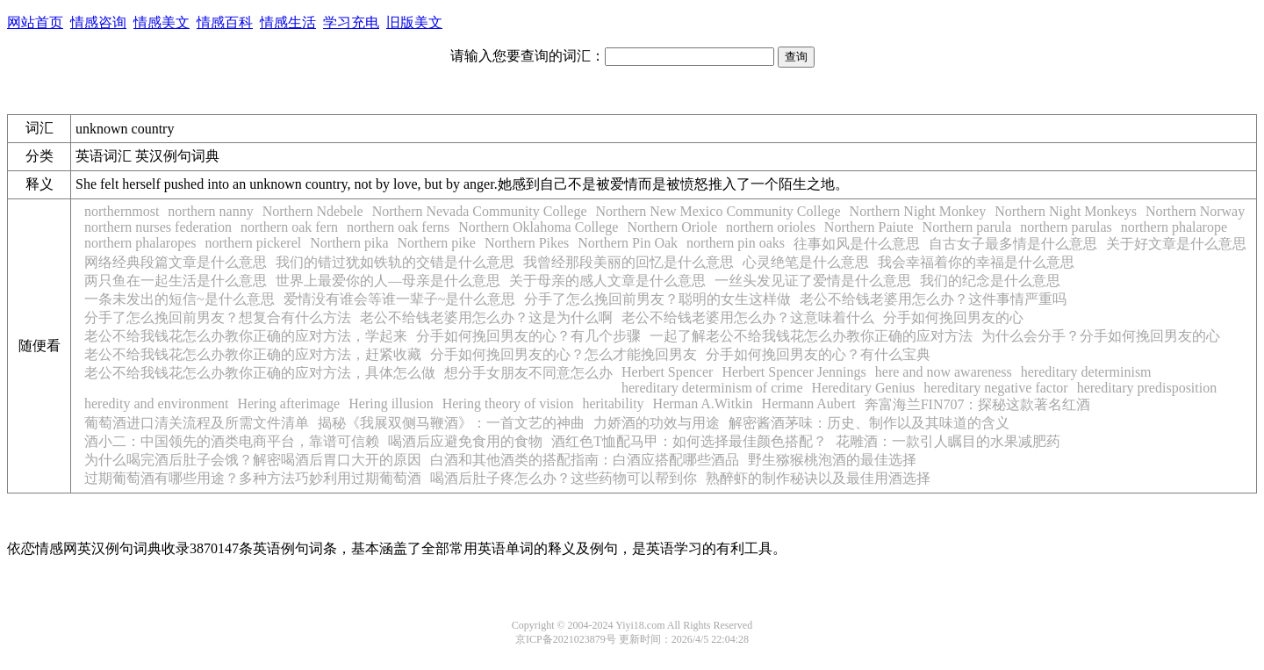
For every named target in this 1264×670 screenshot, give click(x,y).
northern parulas (1065, 227)
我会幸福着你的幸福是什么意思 (976, 262)
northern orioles (770, 227)
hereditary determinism (1086, 371)
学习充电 (351, 22)
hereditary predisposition (1147, 387)
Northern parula (967, 227)
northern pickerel (253, 242)
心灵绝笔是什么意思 (806, 262)
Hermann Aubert (809, 403)
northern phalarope (1174, 227)
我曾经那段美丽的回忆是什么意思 (628, 262)
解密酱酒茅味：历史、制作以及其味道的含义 (869, 422)
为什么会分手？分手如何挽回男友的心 (1100, 335)
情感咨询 (98, 22)
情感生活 (288, 22)
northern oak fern (289, 227)
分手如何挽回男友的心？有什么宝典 (818, 354)
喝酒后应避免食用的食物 (465, 441)
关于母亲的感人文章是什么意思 (607, 280)
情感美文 (161, 22)
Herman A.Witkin (703, 403)
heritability (612, 403)
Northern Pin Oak (628, 242)
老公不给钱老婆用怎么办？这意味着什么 (747, 317)
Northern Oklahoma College (538, 227)
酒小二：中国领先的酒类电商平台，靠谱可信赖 (231, 441)
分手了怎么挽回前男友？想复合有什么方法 (217, 317)
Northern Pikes (527, 242)
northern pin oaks (735, 242)
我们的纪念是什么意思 (990, 280)
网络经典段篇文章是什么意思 (175, 262)
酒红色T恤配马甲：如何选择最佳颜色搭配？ (689, 441)
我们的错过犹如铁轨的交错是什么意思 (395, 262)
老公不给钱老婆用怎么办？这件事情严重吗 (933, 299)
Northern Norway (1195, 211)
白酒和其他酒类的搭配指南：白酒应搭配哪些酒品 (584, 459)
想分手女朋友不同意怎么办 (528, 372)
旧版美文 (414, 22)
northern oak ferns (398, 227)
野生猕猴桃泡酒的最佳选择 (832, 459)
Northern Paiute (869, 227)
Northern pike (437, 242)
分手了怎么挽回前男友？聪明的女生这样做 (657, 299)
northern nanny (210, 211)
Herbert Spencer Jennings (793, 371)
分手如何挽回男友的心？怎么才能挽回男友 (563, 354)
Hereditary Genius (864, 387)
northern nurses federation (158, 227)
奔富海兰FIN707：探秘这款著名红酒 (978, 404)
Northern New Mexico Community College (718, 211)
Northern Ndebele (312, 211)
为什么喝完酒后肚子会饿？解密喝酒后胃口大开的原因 (252, 459)
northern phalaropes (140, 242)
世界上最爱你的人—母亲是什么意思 (388, 280)
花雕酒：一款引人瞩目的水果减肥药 (948, 441)
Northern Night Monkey (918, 211)
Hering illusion (390, 403)
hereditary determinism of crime (712, 387)
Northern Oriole (672, 227)
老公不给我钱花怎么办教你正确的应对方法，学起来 (245, 335)
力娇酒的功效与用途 (656, 422)
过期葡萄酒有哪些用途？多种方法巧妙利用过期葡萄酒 (252, 478)
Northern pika (349, 242)
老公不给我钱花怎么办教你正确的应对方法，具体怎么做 (259, 372)
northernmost (121, 211)
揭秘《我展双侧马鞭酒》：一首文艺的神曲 (451, 422)
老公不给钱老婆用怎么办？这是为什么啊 (486, 317)
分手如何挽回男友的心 (953, 317)
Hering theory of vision (508, 403)
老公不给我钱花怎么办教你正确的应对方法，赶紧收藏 (252, 354)
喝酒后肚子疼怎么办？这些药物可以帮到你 (563, 478)
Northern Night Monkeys (1066, 211)
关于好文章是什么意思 (1176, 243)
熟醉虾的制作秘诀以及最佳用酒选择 (818, 478)
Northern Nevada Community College (479, 211)
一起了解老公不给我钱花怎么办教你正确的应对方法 (811, 335)
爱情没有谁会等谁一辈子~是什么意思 (400, 299)
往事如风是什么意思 (857, 243)
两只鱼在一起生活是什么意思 (175, 280)
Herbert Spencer (667, 371)
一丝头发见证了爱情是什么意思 (813, 280)
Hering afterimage (288, 403)
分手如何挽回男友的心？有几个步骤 (528, 335)
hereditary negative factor (995, 387)
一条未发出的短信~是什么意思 (179, 299)
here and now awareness (943, 371)
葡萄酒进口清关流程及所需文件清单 (196, 422)
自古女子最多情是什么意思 (1013, 243)
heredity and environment (156, 403)
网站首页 (35, 22)
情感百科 (225, 22)
